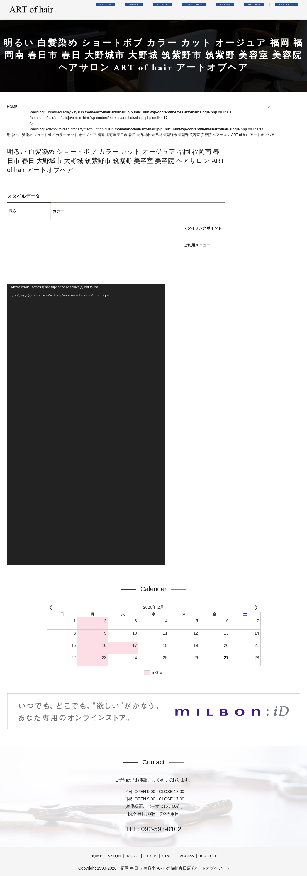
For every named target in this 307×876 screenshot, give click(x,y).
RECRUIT (289, 9)
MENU (163, 9)
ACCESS (262, 9)
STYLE (186, 9)
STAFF (239, 9)
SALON (140, 9)
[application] (86, 424)
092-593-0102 (160, 829)
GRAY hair (212, 9)
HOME (96, 856)
